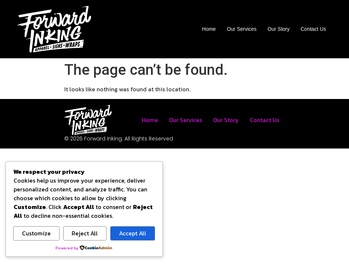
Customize (36, 233)
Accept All (132, 233)
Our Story (278, 29)
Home (209, 29)
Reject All (85, 233)
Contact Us (313, 29)
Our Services (241, 29)
